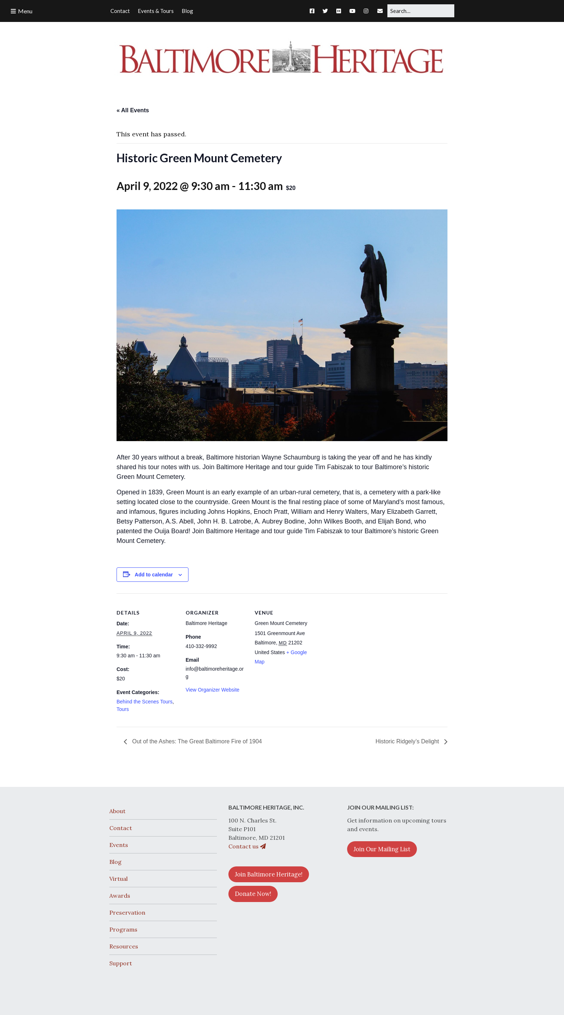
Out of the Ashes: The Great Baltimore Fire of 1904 (196, 741)
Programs (123, 929)
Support (120, 963)
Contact (120, 828)
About (117, 811)
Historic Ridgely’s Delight (408, 741)
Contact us (247, 846)
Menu (25, 11)
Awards (119, 895)
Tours (123, 709)
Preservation (127, 912)
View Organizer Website (213, 690)
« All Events (133, 110)
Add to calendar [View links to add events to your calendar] (154, 574)
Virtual (118, 878)
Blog (115, 861)
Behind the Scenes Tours (144, 701)
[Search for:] (421, 11)
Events (118, 844)
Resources (123, 946)
